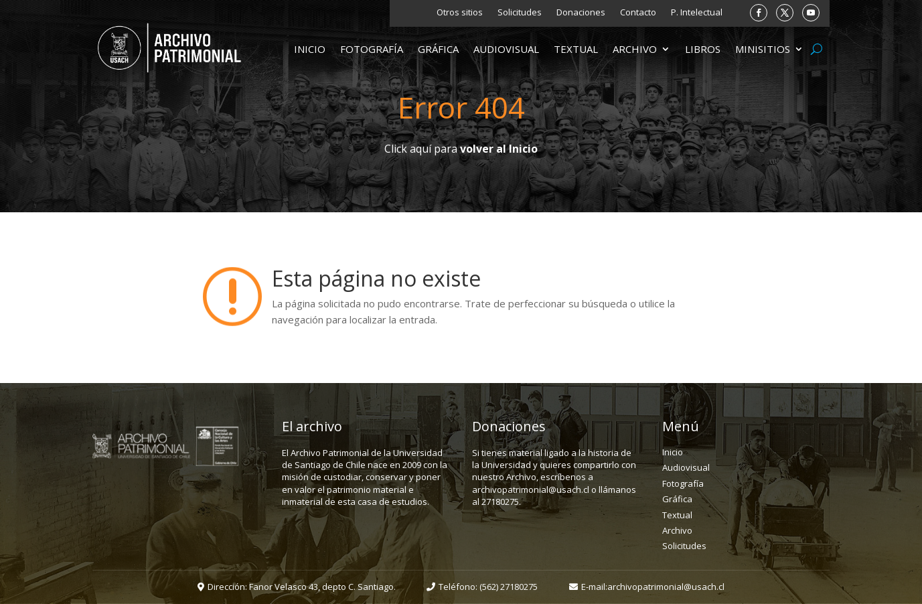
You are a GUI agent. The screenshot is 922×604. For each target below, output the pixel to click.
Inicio (309, 50)
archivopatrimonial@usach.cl (665, 587)
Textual (576, 50)
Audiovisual (506, 50)
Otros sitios (460, 12)
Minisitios (762, 50)
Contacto (638, 12)
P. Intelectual (696, 12)
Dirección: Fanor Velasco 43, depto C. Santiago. (302, 587)
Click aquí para (461, 148)
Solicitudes (519, 12)
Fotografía (371, 50)
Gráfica (438, 50)
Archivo (635, 50)
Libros (702, 50)
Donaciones (580, 12)
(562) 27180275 (508, 587)
